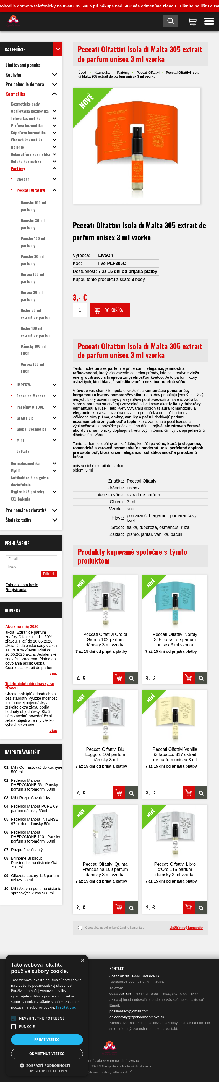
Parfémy (123, 73)
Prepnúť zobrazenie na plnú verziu (109, 1060)
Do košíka (114, 310)
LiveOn (105, 255)
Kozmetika (102, 73)
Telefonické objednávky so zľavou (29, 685)
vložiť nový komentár (186, 928)
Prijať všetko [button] (47, 1039)
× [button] (82, 961)
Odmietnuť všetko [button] (47, 1053)
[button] (13, 1018)
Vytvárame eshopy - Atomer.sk (109, 1072)
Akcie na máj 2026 (22, 626)
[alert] (47, 1015)
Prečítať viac (66, 1007)
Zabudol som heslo (22, 585)
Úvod (82, 73)
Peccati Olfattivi (148, 73)
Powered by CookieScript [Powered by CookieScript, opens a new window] (47, 1071)
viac (53, 673)
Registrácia (16, 590)
